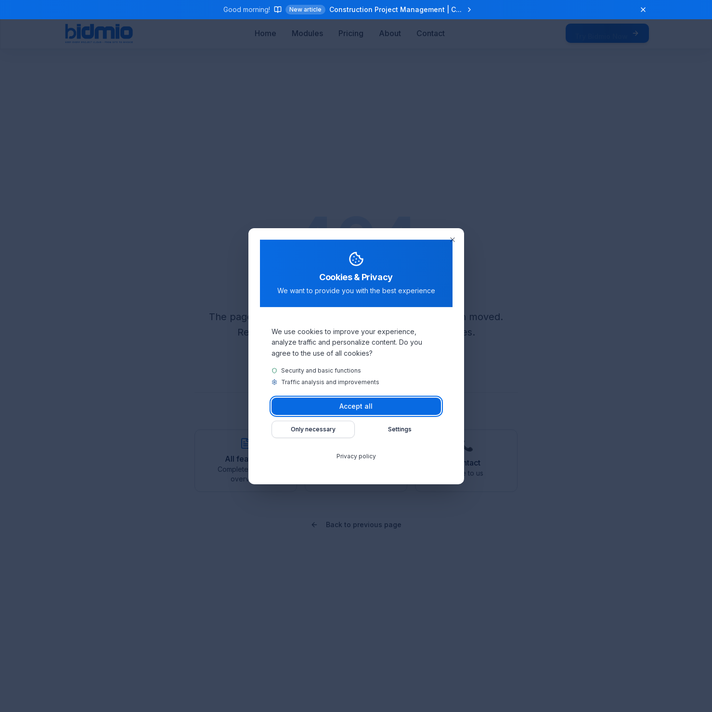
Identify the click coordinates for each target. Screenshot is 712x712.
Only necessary (313, 429)
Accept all (356, 406)
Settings (400, 429)
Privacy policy (356, 456)
